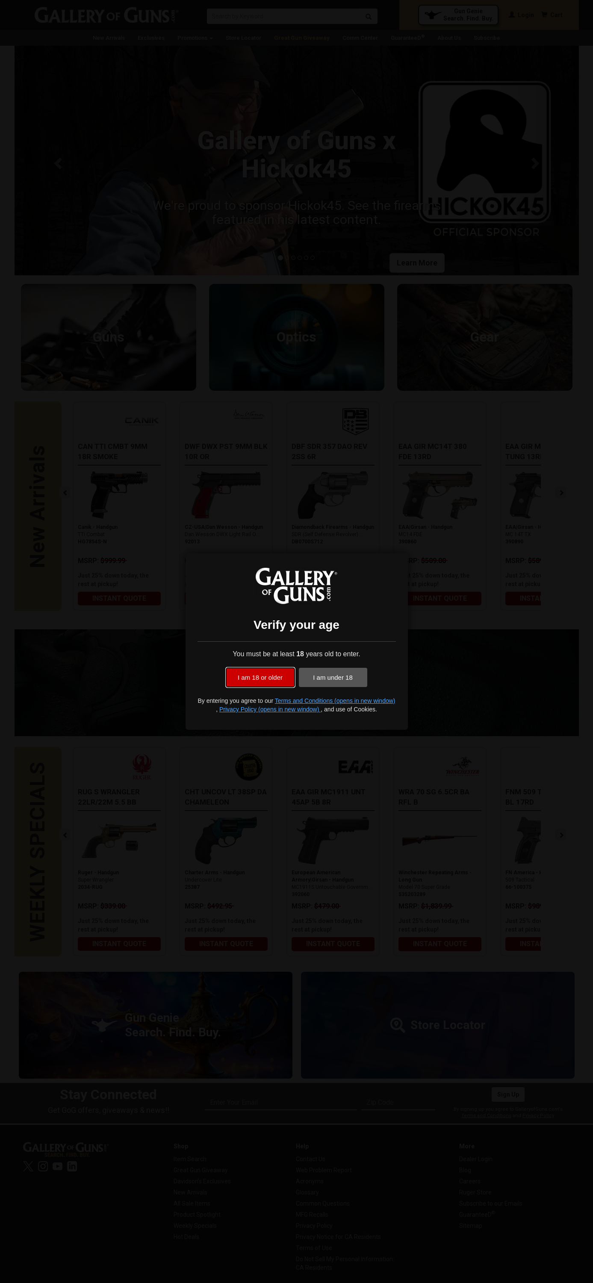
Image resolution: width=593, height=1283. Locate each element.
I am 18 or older (260, 677)
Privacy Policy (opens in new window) (270, 709)
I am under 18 (333, 677)
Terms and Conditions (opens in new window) (335, 700)
